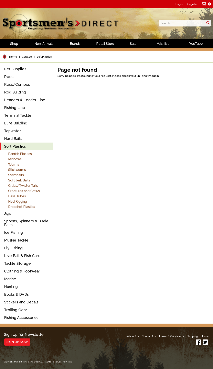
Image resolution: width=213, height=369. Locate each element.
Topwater (12, 131)
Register (192, 4)
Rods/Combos (17, 84)
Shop (14, 44)
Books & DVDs (16, 294)
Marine (10, 279)
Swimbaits (16, 175)
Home (13, 56)
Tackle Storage (17, 263)
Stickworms (17, 170)
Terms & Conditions (171, 336)
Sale (133, 44)
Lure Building (15, 123)
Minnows (15, 159)
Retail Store (105, 44)
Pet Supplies (15, 69)
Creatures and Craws (24, 191)
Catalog (27, 56)
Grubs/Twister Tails (23, 186)
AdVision (67, 362)
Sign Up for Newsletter (24, 335)
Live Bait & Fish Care (22, 256)
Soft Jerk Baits (19, 180)
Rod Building (15, 92)
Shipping (192, 336)
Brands (75, 44)
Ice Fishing (13, 232)
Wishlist (163, 44)
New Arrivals (43, 44)
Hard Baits (13, 138)
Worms (13, 164)
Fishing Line (14, 107)
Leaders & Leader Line (24, 100)
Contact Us (149, 336)
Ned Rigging (17, 201)
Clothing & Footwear (22, 271)
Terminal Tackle (17, 115)
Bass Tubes (17, 196)
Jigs (7, 213)
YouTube (196, 44)
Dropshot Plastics (21, 207)
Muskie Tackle (16, 240)
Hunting (11, 286)
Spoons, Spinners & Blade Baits (26, 223)
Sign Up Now (17, 342)
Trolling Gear (15, 310)
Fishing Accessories (21, 317)
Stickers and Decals (21, 302)
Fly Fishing (13, 248)
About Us (133, 336)
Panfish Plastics (20, 154)
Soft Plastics (44, 56)
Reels (9, 77)
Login (179, 4)
